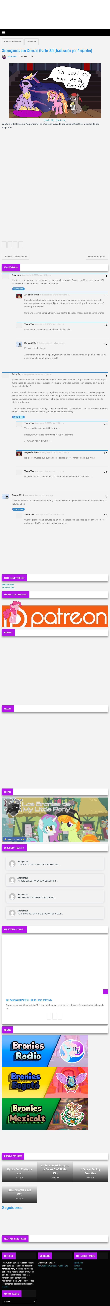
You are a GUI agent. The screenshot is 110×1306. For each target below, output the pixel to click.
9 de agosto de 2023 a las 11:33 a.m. (49, 471)
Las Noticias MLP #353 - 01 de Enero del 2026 (29, 1000)
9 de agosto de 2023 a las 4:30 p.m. (51, 343)
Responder (18, 289)
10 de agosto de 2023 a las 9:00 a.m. (49, 514)
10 (31, 56)
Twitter (77, 1266)
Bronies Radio (8, 588)
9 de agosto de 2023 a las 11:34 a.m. (49, 324)
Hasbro (5, 1287)
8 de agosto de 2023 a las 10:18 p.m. (36, 275)
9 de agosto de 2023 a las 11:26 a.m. (55, 452)
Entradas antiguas (96, 256)
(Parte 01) (49, 120)
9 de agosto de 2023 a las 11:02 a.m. (49, 423)
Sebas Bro (63, 1266)
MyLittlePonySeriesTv (47, 1266)
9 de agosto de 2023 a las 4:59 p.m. (39, 495)
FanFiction (31, 42)
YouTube (78, 1269)
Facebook (78, 1263)
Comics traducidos (12, 42)
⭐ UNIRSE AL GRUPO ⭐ (14, 839)
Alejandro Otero (31, 294)
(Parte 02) (61, 120)
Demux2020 (30, 343)
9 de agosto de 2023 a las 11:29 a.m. (55, 295)
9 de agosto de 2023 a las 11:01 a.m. (37, 374)
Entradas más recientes (16, 256)
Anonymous (22, 861)
